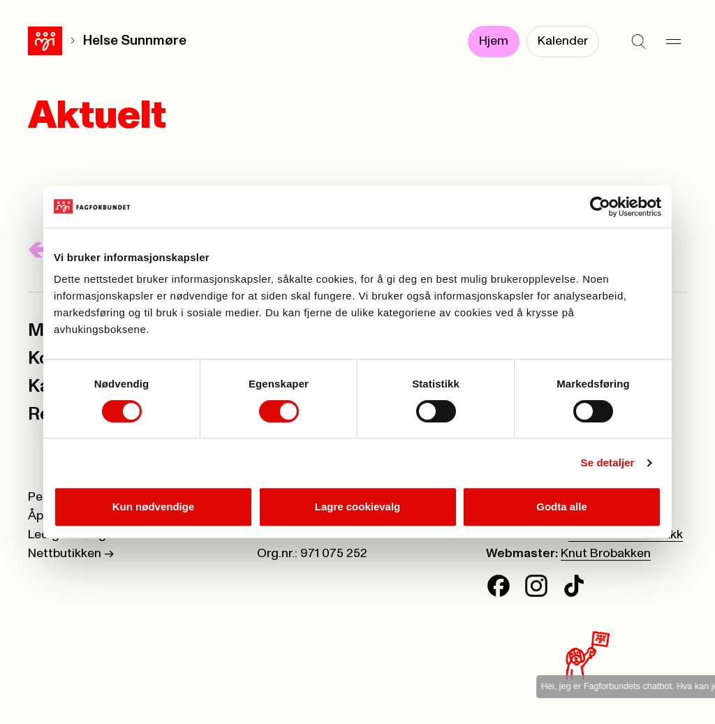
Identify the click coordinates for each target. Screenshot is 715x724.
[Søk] (638, 42)
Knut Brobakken (606, 553)
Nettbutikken (71, 553)
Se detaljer (608, 462)
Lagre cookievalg (358, 506)
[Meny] (673, 42)
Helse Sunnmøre (134, 40)
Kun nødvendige (153, 506)
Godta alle (561, 506)
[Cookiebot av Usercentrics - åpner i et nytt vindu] (600, 206)
